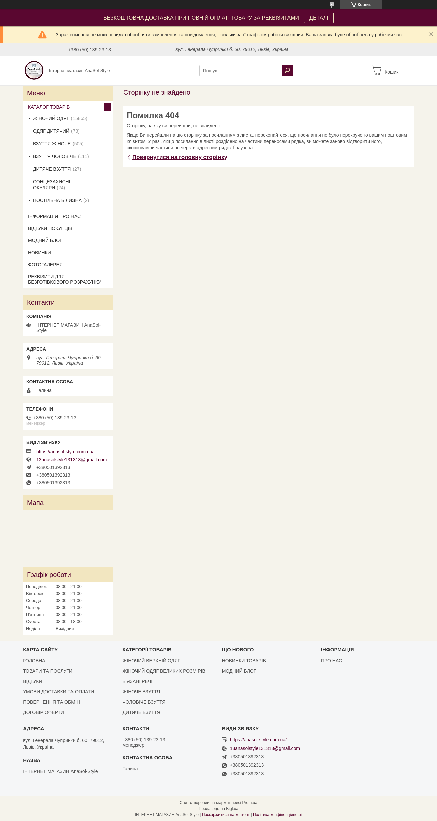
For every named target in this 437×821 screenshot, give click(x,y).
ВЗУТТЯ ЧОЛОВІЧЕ (54, 156)
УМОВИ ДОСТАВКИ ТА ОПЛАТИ (58, 691)
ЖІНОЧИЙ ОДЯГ (51, 118)
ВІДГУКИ (32, 681)
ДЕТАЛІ (318, 18)
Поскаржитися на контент (226, 814)
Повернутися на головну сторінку (179, 157)
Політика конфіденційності (277, 814)
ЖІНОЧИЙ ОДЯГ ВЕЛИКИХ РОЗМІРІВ (163, 671)
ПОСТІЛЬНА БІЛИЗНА (57, 200)
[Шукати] (287, 70)
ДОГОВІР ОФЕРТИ (43, 712)
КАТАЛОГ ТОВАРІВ (49, 107)
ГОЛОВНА (34, 660)
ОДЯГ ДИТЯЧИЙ (51, 131)
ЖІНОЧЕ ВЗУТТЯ (141, 691)
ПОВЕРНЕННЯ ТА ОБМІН (51, 702)
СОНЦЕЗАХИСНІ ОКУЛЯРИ (51, 184)
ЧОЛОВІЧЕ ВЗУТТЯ (143, 702)
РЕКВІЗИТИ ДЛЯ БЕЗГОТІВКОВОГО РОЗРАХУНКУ (64, 279)
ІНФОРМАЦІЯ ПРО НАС (54, 216)
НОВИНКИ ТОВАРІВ (244, 660)
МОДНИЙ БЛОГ (45, 240)
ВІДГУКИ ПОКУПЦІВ (50, 228)
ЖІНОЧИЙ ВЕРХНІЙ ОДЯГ (151, 660)
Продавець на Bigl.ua (218, 808)
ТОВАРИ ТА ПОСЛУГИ (47, 671)
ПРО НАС (331, 660)
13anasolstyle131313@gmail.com (71, 459)
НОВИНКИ (39, 252)
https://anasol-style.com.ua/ (64, 451)
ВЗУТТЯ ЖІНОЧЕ (52, 143)
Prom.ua (249, 802)
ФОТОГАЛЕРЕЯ (45, 264)
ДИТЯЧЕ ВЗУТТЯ (52, 169)
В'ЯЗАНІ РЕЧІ (137, 681)
